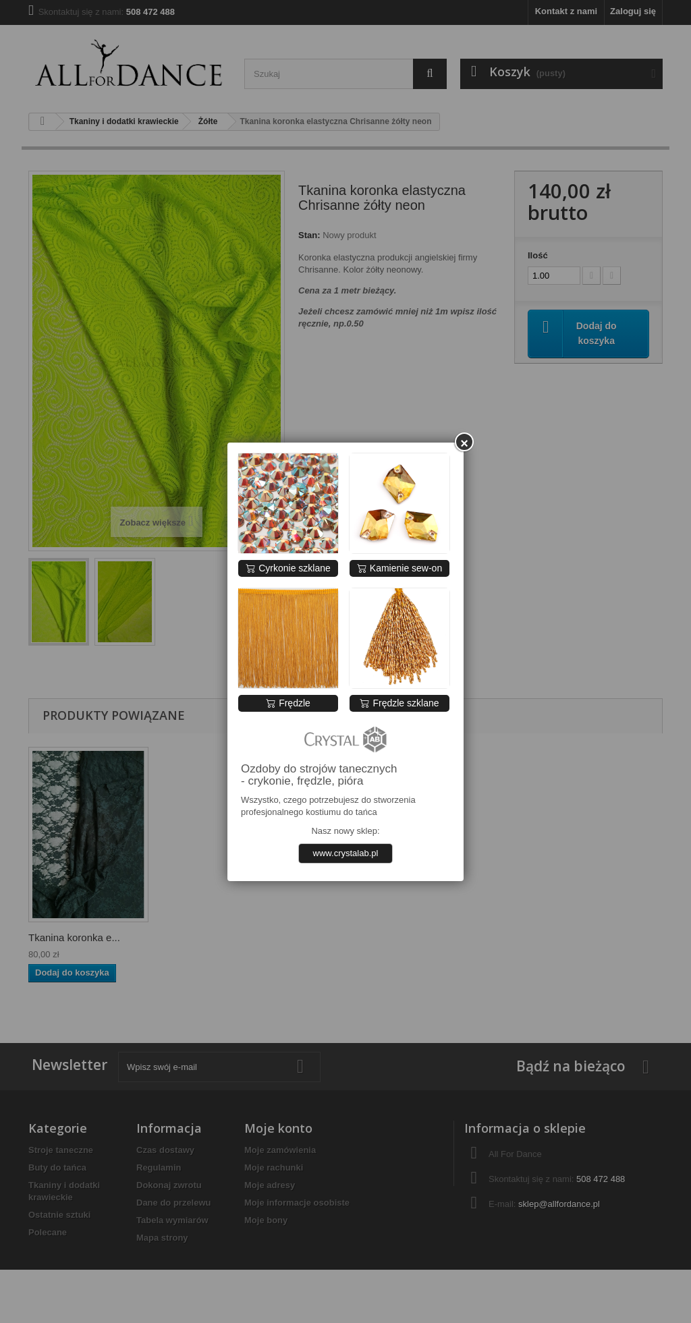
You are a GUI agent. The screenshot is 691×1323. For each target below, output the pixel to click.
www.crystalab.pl (346, 853)
